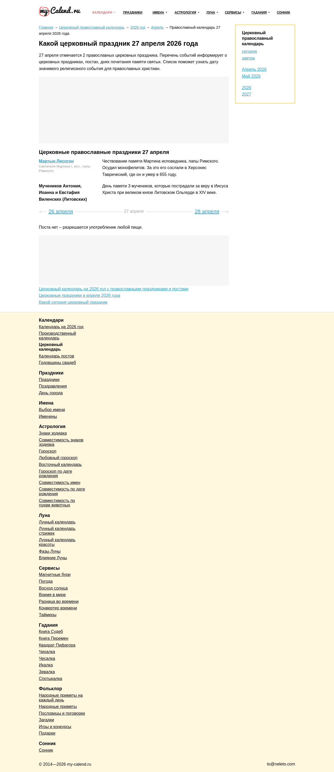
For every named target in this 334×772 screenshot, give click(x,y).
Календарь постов (56, 356)
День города (51, 393)
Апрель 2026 (254, 69)
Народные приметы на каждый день (61, 697)
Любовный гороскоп (58, 458)
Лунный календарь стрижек (57, 530)
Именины (48, 416)
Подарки (47, 733)
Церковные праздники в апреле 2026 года (79, 295)
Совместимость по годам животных (57, 503)
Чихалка (47, 651)
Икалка (46, 665)
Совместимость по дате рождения (62, 491)
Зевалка (47, 672)
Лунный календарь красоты (57, 542)
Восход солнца (53, 588)
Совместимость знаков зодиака (61, 442)
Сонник (283, 12)
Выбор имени (52, 409)
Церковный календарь (51, 347)
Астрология (185, 12)
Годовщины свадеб (57, 362)
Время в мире (52, 594)
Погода (46, 581)
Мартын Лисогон (56, 161)
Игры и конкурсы (55, 726)
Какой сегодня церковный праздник (73, 302)
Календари (102, 12)
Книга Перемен (53, 638)
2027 (246, 94)
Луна (210, 12)
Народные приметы (58, 706)
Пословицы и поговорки (62, 713)
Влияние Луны (53, 558)
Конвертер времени (58, 608)
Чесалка (47, 658)
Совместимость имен (59, 482)
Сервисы (233, 12)
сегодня (249, 51)
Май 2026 (251, 76)
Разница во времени (59, 601)
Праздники (132, 12)
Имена (158, 12)
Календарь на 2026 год (61, 327)
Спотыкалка (50, 678)
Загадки (46, 720)
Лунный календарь (57, 522)
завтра (248, 58)
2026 (246, 87)
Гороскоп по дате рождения (55, 473)
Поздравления (53, 386)
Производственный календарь (57, 335)
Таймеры (47, 615)
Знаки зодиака (53, 433)
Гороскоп (47, 451)
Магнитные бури (55, 574)
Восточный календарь (60, 464)
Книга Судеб (51, 631)
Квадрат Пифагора (57, 645)
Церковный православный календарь (257, 38)
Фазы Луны (50, 551)
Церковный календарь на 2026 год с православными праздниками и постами (113, 289)
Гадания (259, 12)
